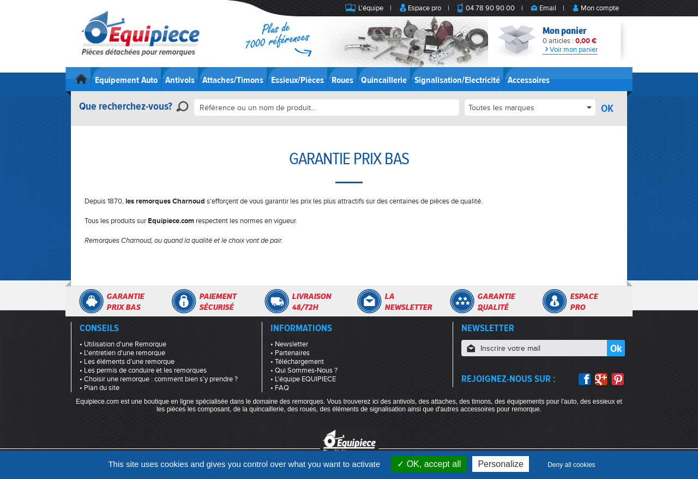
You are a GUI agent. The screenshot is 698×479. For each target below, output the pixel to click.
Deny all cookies (571, 465)
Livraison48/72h (311, 302)
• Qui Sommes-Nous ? (304, 370)
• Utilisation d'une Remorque (123, 344)
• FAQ (279, 388)
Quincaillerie (384, 80)
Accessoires (529, 80)
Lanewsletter (408, 302)
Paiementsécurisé (217, 302)
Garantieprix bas (125, 302)
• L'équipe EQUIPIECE (303, 379)
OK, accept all (429, 464)
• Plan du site (99, 388)
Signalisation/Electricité (457, 80)
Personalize (501, 464)
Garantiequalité (496, 302)
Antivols (180, 80)
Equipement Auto (126, 80)
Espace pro (424, 8)
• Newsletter (289, 344)
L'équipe (370, 8)
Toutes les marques (501, 107)
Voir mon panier (570, 49)
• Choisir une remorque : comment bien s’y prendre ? (159, 379)
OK (607, 108)
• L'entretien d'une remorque (122, 353)
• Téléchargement (297, 361)
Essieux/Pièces (297, 80)
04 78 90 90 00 (490, 8)
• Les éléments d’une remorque (127, 361)
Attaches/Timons (232, 80)
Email (547, 8)
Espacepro (584, 302)
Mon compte (600, 8)
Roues (342, 80)
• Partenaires (290, 353)
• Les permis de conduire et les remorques (143, 370)
